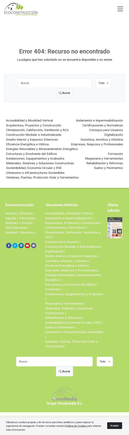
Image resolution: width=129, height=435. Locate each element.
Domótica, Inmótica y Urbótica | (67, 261)
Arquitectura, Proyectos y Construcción (33, 125)
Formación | (53, 289)
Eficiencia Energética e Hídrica (27, 144)
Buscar (64, 93)
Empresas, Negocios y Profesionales (97, 144)
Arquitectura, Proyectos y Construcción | (73, 223)
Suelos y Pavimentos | (60, 327)
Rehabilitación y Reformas (104, 163)
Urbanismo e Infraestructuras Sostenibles (35, 173)
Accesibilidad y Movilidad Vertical (29, 120)
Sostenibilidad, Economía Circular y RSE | (73, 323)
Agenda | (11, 218)
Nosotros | (27, 232)
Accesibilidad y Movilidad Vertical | (69, 213)
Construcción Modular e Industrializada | (73, 247)
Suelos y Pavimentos (108, 168)
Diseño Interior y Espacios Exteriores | (72, 256)
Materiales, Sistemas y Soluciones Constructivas (40, 163)
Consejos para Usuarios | (62, 242)
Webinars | (12, 223)
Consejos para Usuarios (106, 130)
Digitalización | (55, 251)
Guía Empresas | (16, 227)
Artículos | (27, 213)
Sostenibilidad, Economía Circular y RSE (34, 168)
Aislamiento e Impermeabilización (99, 120)
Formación (115, 154)
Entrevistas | (27, 218)
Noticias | (12, 213)
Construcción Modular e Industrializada (33, 135)
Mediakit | (12, 232)
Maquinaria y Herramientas (104, 158)
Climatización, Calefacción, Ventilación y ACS (37, 130)
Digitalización (113, 135)
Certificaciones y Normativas (102, 125)
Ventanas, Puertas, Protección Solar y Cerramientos (42, 177)
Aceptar (114, 425)
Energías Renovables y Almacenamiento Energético (42, 149)
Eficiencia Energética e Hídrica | (67, 266)
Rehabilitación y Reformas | (64, 318)
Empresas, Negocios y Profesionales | (72, 270)
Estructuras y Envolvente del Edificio (31, 154)
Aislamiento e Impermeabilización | (69, 218)
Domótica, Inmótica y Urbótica (102, 139)
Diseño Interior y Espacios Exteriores (32, 139)
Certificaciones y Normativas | (66, 227)
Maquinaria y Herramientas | (65, 303)
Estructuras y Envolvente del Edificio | (71, 284)
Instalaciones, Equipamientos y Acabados (35, 158)
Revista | (28, 223)
